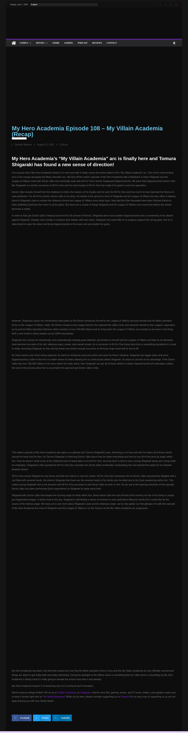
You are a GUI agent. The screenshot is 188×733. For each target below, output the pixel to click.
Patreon (125, 696)
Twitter (61, 692)
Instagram (85, 692)
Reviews (97, 43)
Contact (112, 43)
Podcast (83, 43)
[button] (29, 43)
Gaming (68, 43)
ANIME (55, 43)
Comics (24, 43)
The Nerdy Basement (54, 696)
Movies (40, 43)
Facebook (71, 692)
